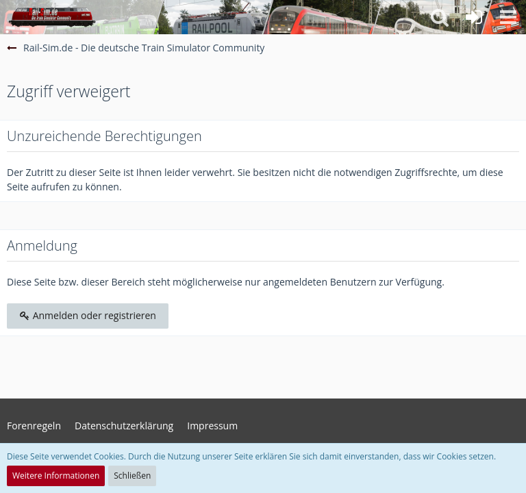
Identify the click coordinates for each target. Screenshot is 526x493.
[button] (508, 17)
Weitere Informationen (55, 475)
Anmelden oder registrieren (87, 315)
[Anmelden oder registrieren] (474, 17)
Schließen (132, 475)
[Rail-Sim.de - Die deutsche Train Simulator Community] (52, 17)
